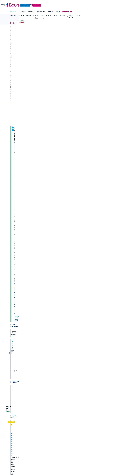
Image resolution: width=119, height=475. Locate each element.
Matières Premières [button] (84, 15)
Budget (31, 12)
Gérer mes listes (86, 93)
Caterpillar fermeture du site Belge (29, 303)
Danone (12, 374)
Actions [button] (21, 15)
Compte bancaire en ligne (17, 426)
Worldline (62, 380)
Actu (58, 12)
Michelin (12, 367)
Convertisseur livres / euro (92, 409)
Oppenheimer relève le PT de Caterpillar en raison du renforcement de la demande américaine (66, 273)
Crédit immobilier (48, 426)
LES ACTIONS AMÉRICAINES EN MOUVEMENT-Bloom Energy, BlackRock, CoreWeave (64, 105)
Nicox (11, 382)
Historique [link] (87, 46)
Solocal (37, 374)
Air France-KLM (14, 361)
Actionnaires (97, 46)
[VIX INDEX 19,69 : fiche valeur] (76, 22)
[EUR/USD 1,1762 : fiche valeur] (76, 21)
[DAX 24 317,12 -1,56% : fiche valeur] (44, 22)
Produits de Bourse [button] (39, 15)
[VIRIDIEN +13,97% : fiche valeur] (90, 21)
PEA (78, 428)
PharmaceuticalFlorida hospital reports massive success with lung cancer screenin (95, 364)
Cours (12, 46)
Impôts (50, 12)
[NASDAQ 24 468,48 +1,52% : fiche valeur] (26, 22)
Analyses (29, 46)
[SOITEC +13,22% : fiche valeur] (90, 22)
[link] (12, 446)
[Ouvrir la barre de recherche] (84, 5)
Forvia (37, 369)
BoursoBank (67, 12)
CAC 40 (12, 19)
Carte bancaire (14, 428)
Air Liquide (63, 372)
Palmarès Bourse (40, 411)
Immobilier (41, 12)
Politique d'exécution (19, 67)
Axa (11, 359)
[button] (2, 5)
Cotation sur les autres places (22, 69)
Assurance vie (47, 423)
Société (56, 46)
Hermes (62, 359)
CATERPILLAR (19, 53)
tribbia (15, 312)
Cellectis (12, 372)
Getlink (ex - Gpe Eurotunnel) (18, 377)
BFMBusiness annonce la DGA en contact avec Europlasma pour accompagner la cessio (96, 393)
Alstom (37, 367)
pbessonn (32, 297)
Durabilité (38, 46)
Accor (61, 374)
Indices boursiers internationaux (44, 409)
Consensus (48, 46)
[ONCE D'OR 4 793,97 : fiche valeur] (60, 22)
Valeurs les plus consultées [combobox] (90, 84)
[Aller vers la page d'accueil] (58, 5)
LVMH (12, 380)
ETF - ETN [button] (51, 15)
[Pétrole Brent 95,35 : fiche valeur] (60, 21)
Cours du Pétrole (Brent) (42, 414)
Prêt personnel (48, 428)
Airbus (62, 369)
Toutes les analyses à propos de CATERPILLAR (65, 278)
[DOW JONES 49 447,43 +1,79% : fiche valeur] (26, 21)
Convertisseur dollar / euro (67, 411)
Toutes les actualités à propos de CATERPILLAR (64, 188)
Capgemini (63, 377)
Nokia (37, 359)
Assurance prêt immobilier (84, 423)
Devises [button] (72, 15)
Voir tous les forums (73, 281)
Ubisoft (62, 367)
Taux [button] (66, 15)
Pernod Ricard (64, 364)
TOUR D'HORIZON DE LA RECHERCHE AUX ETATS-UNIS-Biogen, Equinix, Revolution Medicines (66, 259)
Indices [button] (28, 15)
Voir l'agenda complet (16, 252)
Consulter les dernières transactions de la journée (64, 96)
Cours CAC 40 (14, 414)
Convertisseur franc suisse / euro (94, 411)
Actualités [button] (13, 15)
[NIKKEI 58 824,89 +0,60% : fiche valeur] (44, 21)
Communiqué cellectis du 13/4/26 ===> (96, 389)
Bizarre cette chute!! (24, 287)
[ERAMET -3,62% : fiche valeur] (103, 21)
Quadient (37, 372)
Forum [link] (79, 46)
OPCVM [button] (59, 15)
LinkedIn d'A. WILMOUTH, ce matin (95, 360)
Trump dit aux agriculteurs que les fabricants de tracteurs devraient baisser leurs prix (65, 135)
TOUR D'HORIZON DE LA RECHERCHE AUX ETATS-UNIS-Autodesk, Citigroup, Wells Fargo (66, 244)
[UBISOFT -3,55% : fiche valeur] (103, 22)
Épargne (22, 12)
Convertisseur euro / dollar (67, 414)
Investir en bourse (82, 426)
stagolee (16, 297)
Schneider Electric (15, 369)
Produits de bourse (68, 46)
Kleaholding (63, 382)
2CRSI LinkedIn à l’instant (92, 386)
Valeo (36, 380)
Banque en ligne (14, 423)
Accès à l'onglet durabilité (17, 188)
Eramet (37, 364)
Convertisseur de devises (67, 409)
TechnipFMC (38, 377)
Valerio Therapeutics (65, 361)
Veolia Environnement (41, 361)
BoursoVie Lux (86, 68)
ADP (36, 382)
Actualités (21, 46)
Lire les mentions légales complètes (18, 334)
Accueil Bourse (14, 409)
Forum (94, 15)
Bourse (13, 12)
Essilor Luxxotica (15, 364)
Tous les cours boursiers (17, 411)
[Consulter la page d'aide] (92, 5)
